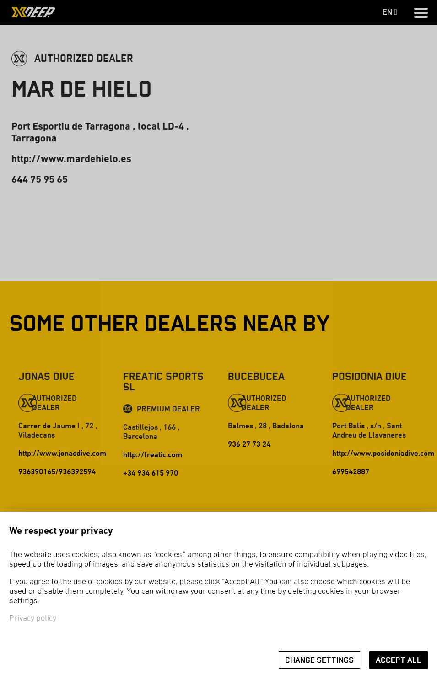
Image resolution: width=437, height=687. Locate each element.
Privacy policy (32, 618)
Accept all (398, 660)
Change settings (319, 660)
